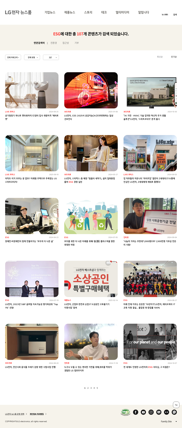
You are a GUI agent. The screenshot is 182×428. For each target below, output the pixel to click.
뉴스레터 (165, 14)
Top (176, 405)
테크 (104, 12)
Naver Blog (158, 412)
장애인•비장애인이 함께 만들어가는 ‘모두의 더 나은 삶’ (29, 241)
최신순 (160, 56)
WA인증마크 (125, 412)
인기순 (174, 56)
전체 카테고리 (12, 57)
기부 (77, 43)
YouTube (143, 412)
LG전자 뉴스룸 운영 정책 (14, 414)
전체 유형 (31, 57)
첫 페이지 (77, 388)
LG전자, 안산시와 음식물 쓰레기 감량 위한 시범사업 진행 (30, 367)
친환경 (53, 43)
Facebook (135, 412)
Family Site (169, 421)
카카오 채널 (174, 412)
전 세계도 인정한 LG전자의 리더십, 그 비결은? (147, 367)
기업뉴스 (49, 12)
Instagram (151, 412)
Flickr (166, 412)
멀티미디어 (122, 12)
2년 (50, 57)
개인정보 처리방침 (37, 414)
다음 (101, 388)
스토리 (88, 12)
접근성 (65, 43)
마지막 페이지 (104, 388)
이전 (80, 388)
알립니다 (143, 12)
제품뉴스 (69, 12)
